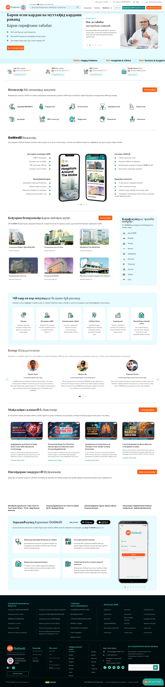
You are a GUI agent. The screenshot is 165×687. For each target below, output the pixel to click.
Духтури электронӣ (36, 658)
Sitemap (35, 661)
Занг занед (121, 2)
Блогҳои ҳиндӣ (37, 654)
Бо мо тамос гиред (54, 658)
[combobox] (139, 2)
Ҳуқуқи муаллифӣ (54, 668)
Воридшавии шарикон (154, 2)
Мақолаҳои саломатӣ (103, 2)
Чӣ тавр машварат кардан (54, 665)
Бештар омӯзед (148, 410)
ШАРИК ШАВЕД (18, 673)
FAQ (50, 654)
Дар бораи (52, 651)
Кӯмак (51, 661)
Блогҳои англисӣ (38, 651)
